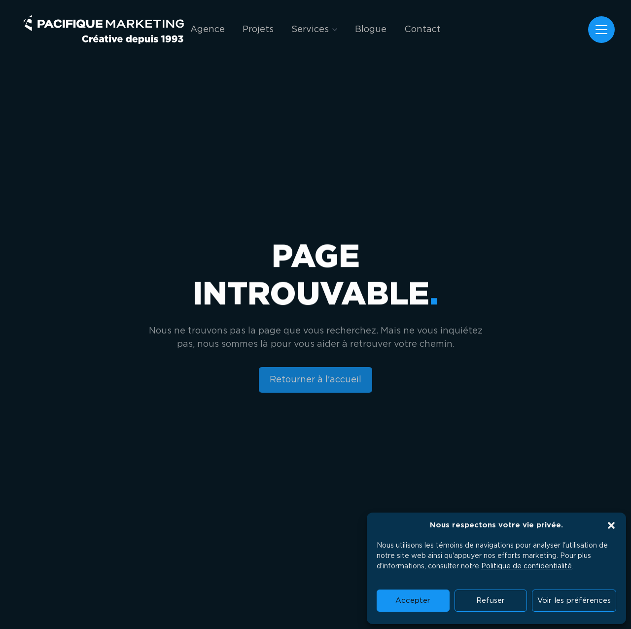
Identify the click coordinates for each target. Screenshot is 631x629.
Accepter (412, 600)
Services (310, 29)
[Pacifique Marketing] (104, 29)
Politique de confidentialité (526, 566)
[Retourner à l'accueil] (316, 380)
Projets (258, 29)
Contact (422, 29)
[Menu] (601, 30)
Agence (207, 29)
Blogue (370, 29)
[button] (611, 525)
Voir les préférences (574, 600)
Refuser (490, 600)
